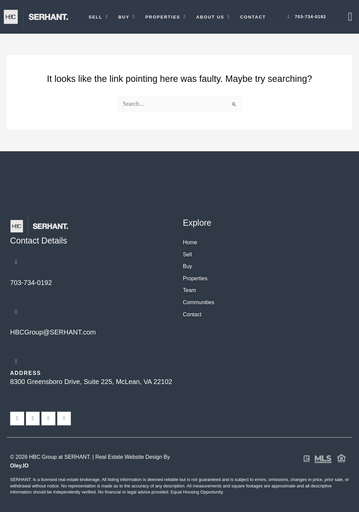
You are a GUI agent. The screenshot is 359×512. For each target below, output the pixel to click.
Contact (253, 17)
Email (20, 323)
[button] (98, 17)
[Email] (16, 312)
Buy (126, 17)
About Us (213, 17)
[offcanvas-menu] (350, 16)
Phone (21, 274)
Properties (165, 17)
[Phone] (16, 262)
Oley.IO (19, 466)
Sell (98, 17)
